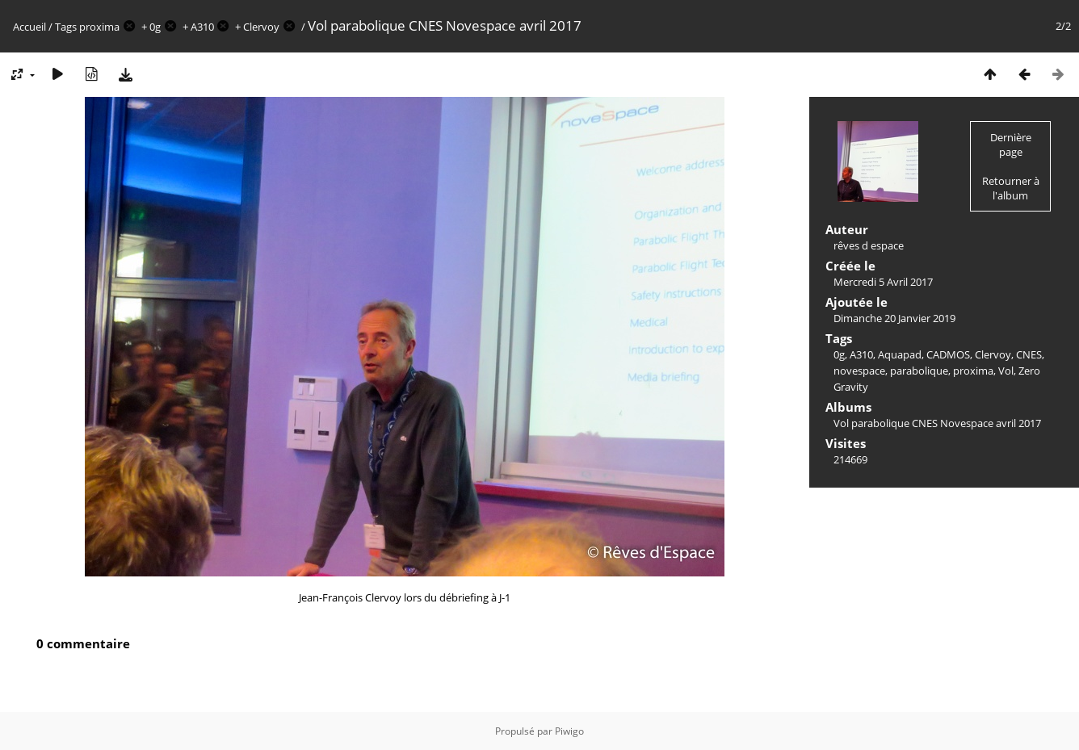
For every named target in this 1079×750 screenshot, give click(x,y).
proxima (99, 26)
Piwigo (569, 731)
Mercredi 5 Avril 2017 (883, 281)
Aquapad (900, 354)
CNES (1029, 354)
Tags (66, 26)
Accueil (29, 26)
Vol (1006, 370)
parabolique (919, 370)
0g (155, 26)
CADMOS (948, 354)
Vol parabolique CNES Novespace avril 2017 (937, 423)
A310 (202, 26)
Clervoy (261, 26)
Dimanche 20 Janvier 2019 (894, 318)
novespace (859, 370)
